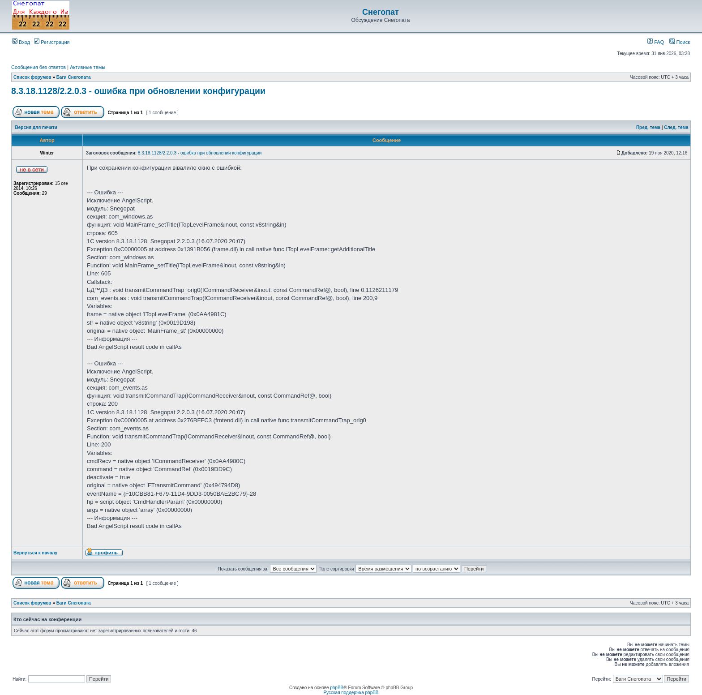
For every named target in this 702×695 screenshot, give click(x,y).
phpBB (336, 687)
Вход (21, 42)
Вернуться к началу (35, 552)
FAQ (655, 42)
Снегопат (380, 12)
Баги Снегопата (73, 77)
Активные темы (87, 67)
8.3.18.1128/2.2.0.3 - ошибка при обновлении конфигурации (138, 91)
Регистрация (51, 42)
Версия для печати (36, 127)
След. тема (676, 127)
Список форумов (32, 77)
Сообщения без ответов (38, 67)
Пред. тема (648, 127)
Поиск (679, 42)
